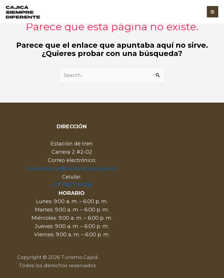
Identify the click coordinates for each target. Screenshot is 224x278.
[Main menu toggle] (213, 12)
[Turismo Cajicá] (23, 12)
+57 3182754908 (71, 185)
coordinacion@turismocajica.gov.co (71, 168)
